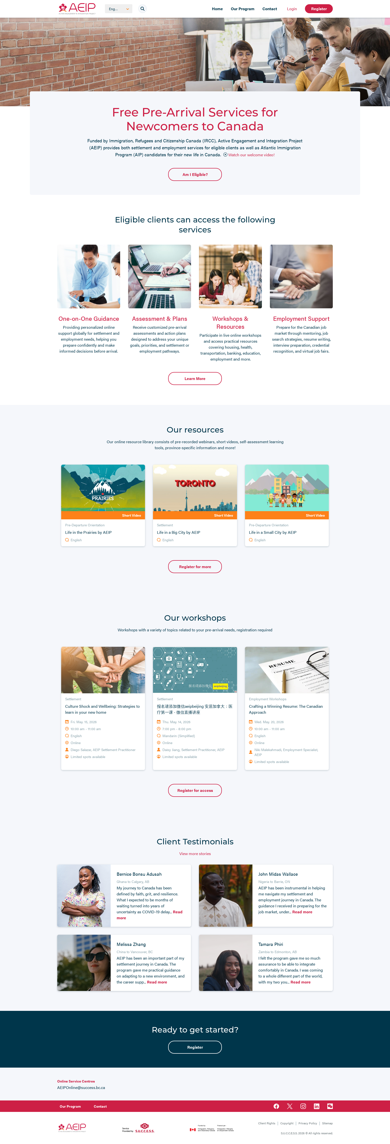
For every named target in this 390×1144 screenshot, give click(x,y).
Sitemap (327, 1123)
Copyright (286, 1123)
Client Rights (266, 1123)
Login (292, 8)
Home (217, 8)
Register (319, 8)
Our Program (242, 8)
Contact (269, 8)
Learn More (195, 378)
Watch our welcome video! (249, 155)
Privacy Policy (307, 1123)
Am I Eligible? (195, 174)
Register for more (195, 566)
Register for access (195, 790)
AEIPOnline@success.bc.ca (81, 1087)
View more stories (195, 853)
